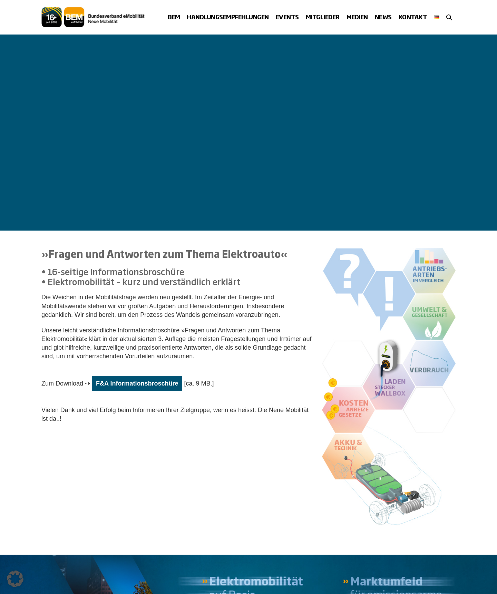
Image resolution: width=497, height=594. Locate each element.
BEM (174, 16)
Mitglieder (323, 16)
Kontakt (413, 16)
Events (287, 16)
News (383, 16)
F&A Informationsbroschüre (137, 383)
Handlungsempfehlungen (228, 16)
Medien (357, 16)
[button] (449, 17)
